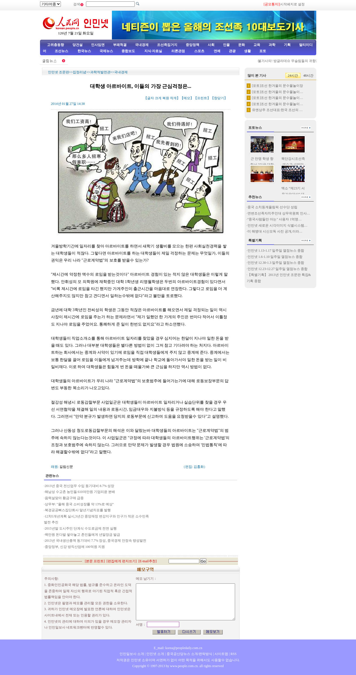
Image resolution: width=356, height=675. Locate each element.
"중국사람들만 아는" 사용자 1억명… (274, 219)
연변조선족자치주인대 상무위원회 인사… (278, 213)
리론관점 (178, 51)
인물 (226, 45)
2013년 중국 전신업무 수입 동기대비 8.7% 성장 (79, 486)
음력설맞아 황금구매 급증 (64, 498)
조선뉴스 (62, 51)
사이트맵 (221, 654)
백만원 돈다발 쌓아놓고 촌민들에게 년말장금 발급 (82, 535)
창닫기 (219, 98)
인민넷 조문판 (58, 72)
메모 (186, 98)
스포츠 (198, 51)
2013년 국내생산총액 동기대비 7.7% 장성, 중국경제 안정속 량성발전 (96, 541)
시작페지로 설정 (292, 4)
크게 (158, 98)
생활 (247, 51)
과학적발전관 (100, 72)
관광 (232, 51)
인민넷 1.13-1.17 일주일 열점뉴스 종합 (275, 251)
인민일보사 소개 (132, 654)
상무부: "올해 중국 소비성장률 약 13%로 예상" (79, 504)
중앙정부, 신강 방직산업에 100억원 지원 (75, 547)
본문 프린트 (95, 561)
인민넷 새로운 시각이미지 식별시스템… (277, 225)
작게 (173, 98)
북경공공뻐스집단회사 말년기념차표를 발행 (78, 510)
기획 (287, 45)
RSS (233, 654)
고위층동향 (55, 45)
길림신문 (66, 467)
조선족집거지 (167, 45)
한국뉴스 (84, 51)
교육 (256, 45)
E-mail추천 (148, 561)
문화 (241, 45)
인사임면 (98, 45)
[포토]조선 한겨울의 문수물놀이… (277, 92)
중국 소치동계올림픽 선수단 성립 (272, 207)
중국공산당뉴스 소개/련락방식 (189, 654)
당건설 (77, 45)
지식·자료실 (153, 51)
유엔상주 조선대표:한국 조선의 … (277, 110)
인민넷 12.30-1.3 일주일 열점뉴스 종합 (275, 263)
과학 (272, 45)
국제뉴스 (106, 51)
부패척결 (120, 45)
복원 (165, 98)
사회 (211, 45)
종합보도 (128, 51)
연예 (216, 51)
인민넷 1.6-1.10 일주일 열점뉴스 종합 (275, 257)
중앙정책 (192, 45)
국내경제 (142, 45)
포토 (262, 51)
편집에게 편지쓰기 (122, 561)
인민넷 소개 (154, 654)
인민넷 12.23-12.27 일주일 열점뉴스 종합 (277, 269)
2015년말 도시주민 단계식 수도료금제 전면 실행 (81, 528)
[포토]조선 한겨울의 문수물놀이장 (277, 86)
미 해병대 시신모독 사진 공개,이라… (274, 231)
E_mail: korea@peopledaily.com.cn (178, 648)
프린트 (202, 98)
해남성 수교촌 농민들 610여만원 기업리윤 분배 (80, 492)
